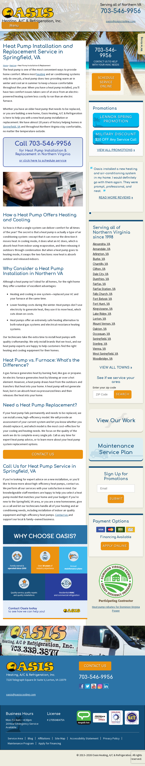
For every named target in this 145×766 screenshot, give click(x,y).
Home (5, 66)
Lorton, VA (99, 316)
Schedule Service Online (106, 82)
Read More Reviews (115, 197)
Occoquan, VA (101, 330)
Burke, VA (99, 258)
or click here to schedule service (43, 161)
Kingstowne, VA (102, 306)
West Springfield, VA (105, 349)
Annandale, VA (101, 249)
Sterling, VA (100, 339)
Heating (13, 66)
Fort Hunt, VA (101, 301)
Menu (14, 28)
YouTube (93, 687)
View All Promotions (115, 150)
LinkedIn (106, 687)
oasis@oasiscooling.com (120, 21)
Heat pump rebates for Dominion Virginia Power (116, 603)
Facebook (81, 687)
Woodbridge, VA (102, 354)
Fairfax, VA (99, 282)
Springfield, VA (11, 127)
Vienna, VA (99, 344)
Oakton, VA (100, 325)
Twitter (87, 687)
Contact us (61, 516)
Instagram (99, 687)
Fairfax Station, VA (104, 287)
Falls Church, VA (102, 292)
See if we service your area (116, 374)
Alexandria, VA (101, 244)
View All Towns (115, 362)
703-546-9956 (120, 11)
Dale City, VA (100, 273)
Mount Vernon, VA (104, 320)
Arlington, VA (101, 254)
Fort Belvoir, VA (102, 296)
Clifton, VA (99, 268)
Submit (116, 493)
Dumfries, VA (101, 277)
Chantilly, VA (100, 263)
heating (40, 74)
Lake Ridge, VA (102, 311)
